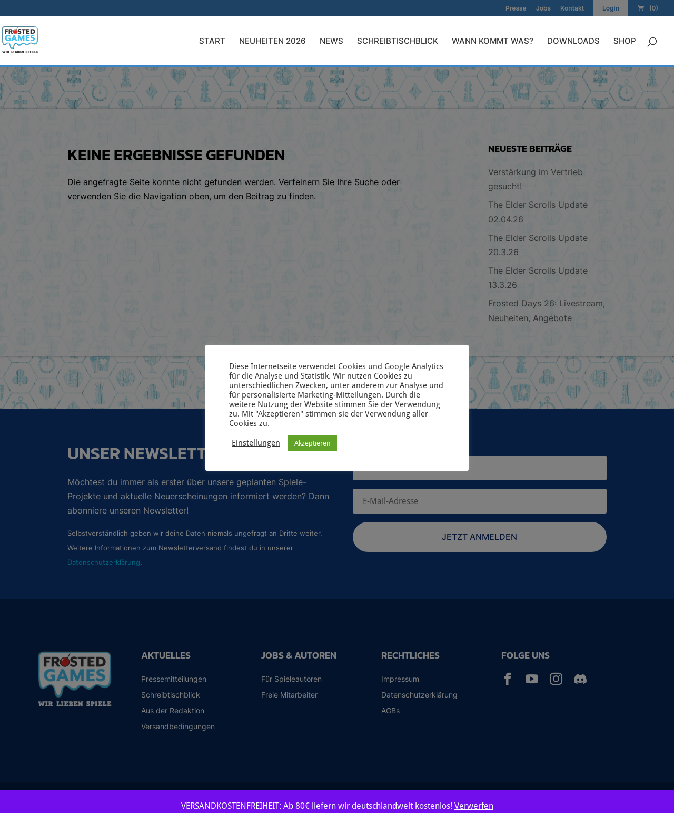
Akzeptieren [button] (312, 443)
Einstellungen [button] (256, 442)
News (331, 41)
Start (212, 41)
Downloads (573, 41)
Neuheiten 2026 (272, 41)
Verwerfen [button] (473, 806)
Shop (624, 41)
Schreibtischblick (397, 41)
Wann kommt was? (492, 41)
